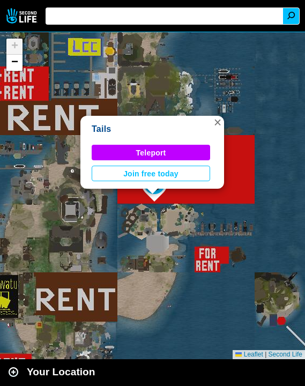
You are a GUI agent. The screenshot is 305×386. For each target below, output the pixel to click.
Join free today (150, 173)
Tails (101, 128)
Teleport (151, 153)
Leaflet (249, 354)
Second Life (22, 16)
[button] (217, 122)
